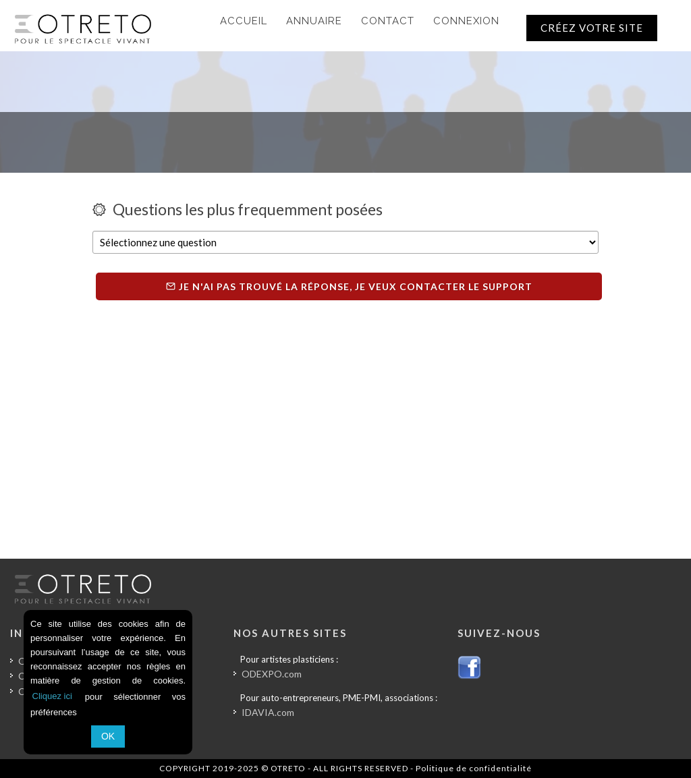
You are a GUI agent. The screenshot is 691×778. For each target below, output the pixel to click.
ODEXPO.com (272, 673)
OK (108, 736)
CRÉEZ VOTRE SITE (592, 28)
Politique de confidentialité (474, 768)
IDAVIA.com (268, 712)
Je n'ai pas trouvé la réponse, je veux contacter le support (349, 286)
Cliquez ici (52, 696)
